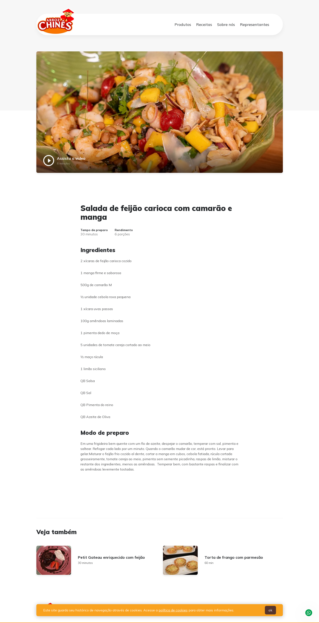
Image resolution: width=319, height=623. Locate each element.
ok (270, 610)
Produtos (183, 24)
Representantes (254, 24)
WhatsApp (308, 612)
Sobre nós (226, 24)
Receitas (204, 24)
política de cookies (173, 610)
